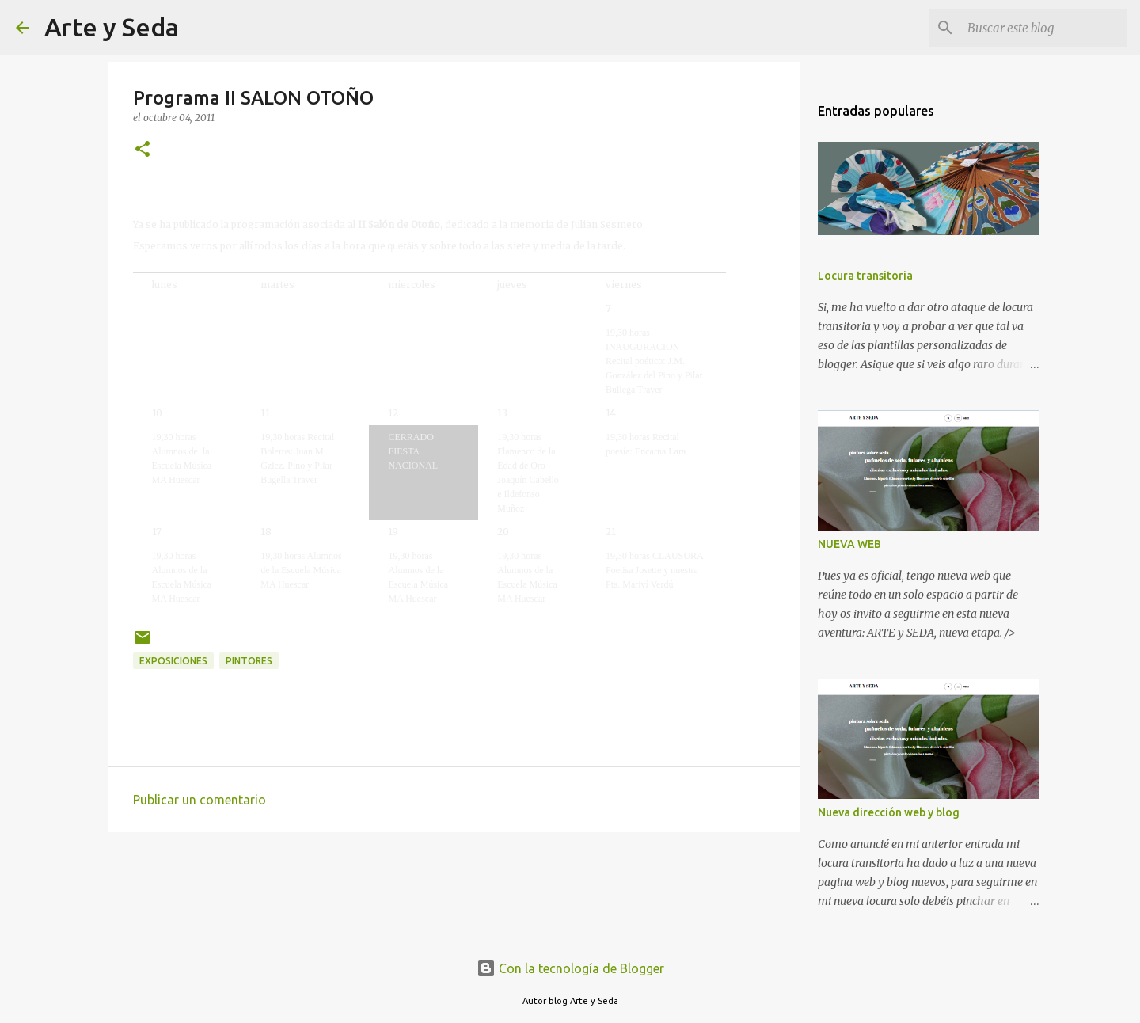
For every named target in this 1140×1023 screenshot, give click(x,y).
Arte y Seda (111, 27)
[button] (142, 150)
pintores (249, 661)
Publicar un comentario (199, 800)
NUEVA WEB (849, 544)
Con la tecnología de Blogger (570, 968)
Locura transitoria (865, 275)
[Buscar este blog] (1044, 28)
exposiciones (173, 661)
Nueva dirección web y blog (889, 812)
